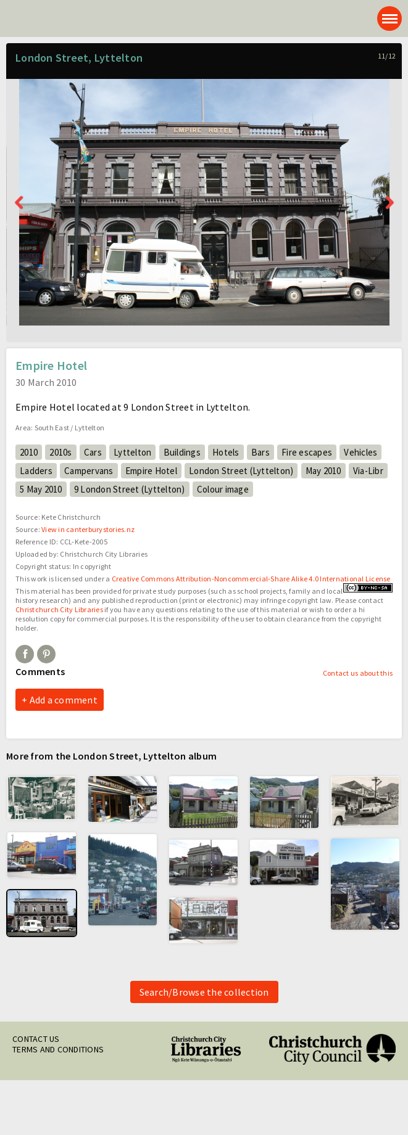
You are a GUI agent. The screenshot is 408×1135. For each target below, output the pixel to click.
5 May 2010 (41, 489)
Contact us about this (358, 673)
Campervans (89, 471)
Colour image (223, 489)
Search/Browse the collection (204, 992)
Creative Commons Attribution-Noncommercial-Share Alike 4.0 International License (251, 578)
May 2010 (323, 471)
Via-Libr (368, 471)
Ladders (36, 471)
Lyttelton (132, 452)
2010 (29, 452)
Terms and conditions (58, 1049)
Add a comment (64, 700)
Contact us (36, 1038)
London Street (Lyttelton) (241, 471)
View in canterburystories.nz (88, 529)
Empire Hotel (151, 471)
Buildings (182, 452)
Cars (93, 452)
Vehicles (360, 452)
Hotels (225, 452)
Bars (260, 452)
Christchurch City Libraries (59, 609)
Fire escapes (306, 452)
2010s (60, 452)
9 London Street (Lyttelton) (129, 489)
